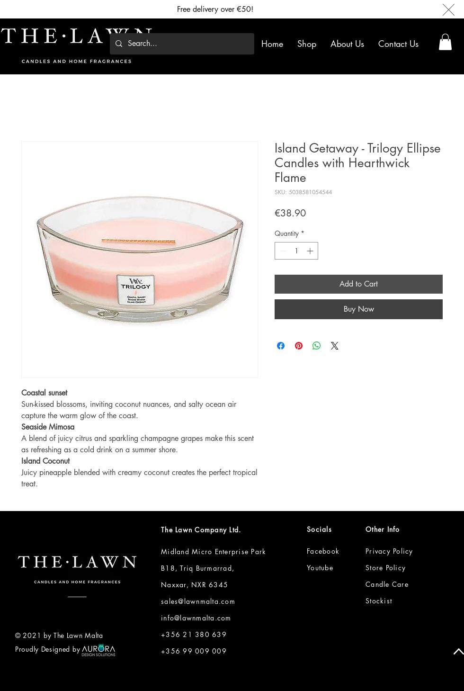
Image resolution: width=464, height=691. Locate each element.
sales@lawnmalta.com (198, 601)
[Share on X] (334, 345)
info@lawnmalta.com (196, 617)
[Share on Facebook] (280, 345)
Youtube (320, 567)
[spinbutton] (296, 250)
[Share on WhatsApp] (316, 345)
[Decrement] (282, 250)
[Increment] (311, 250)
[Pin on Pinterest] (298, 345)
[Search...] (181, 43)
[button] (308, 43)
